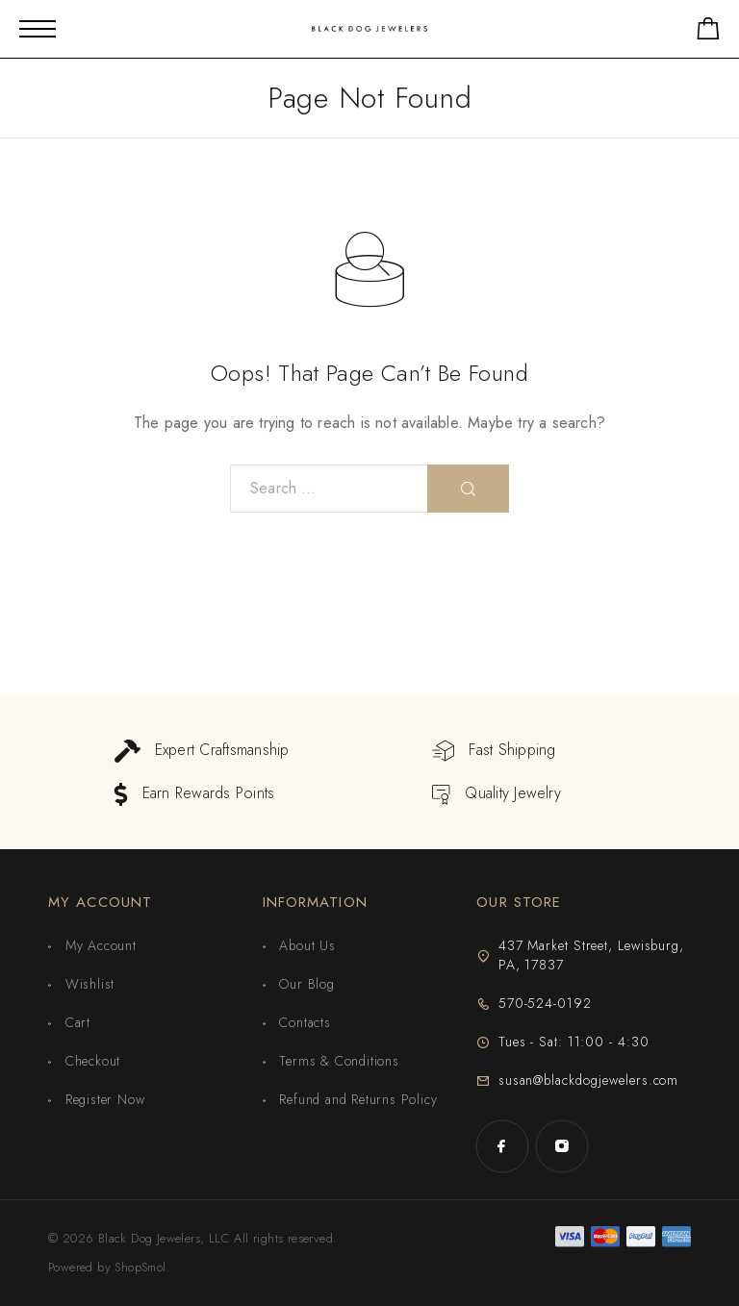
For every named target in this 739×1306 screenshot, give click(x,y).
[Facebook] (502, 1146)
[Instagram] (562, 1146)
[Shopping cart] (708, 32)
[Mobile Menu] (37, 29)
